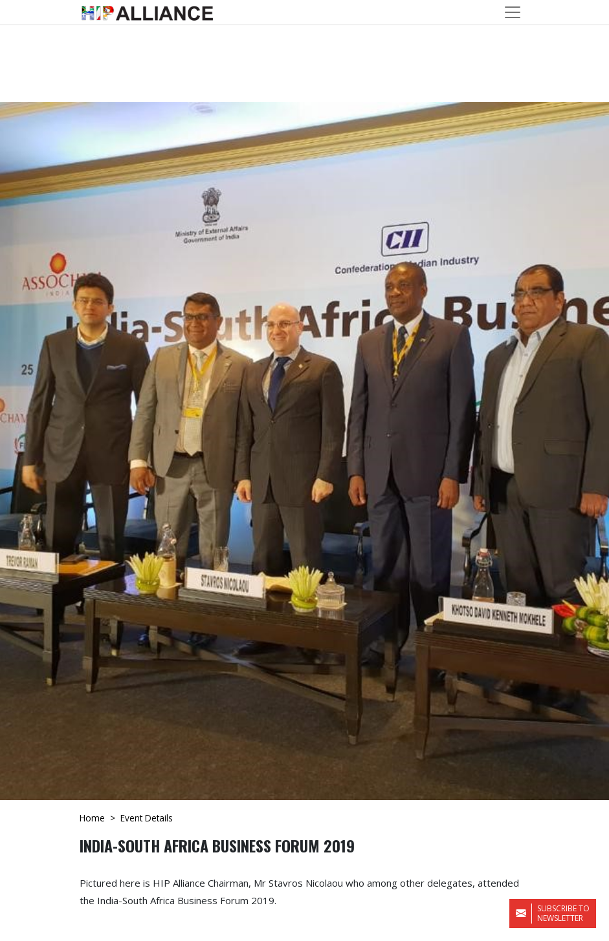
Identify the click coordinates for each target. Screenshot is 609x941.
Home (92, 818)
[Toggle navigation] (512, 12)
